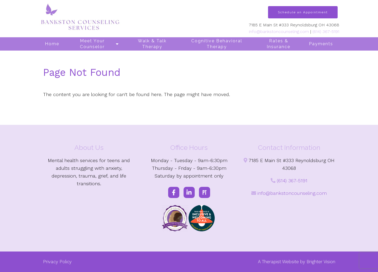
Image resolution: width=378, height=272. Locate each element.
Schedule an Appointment (303, 12)
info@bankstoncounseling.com (279, 31)
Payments (321, 43)
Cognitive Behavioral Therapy (216, 43)
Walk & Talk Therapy (152, 43)
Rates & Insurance (278, 43)
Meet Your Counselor (92, 43)
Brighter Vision (321, 261)
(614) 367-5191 (325, 31)
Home (52, 43)
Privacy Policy (57, 261)
